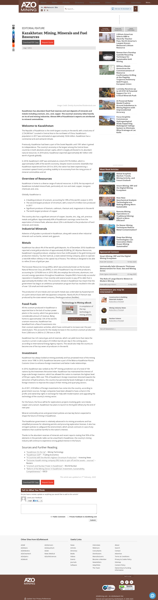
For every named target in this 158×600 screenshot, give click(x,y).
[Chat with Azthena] (152, 595)
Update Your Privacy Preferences (37, 597)
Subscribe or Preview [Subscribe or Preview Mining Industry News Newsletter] (116, 288)
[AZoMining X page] (47, 10)
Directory (73, 2)
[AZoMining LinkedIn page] (42, 10)
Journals (73, 562)
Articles (73, 548)
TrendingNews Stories (105, 29)
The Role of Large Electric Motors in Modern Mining (118, 258)
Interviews (96, 545)
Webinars (96, 548)
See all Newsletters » (107, 307)
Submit (93, 520)
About (117, 545)
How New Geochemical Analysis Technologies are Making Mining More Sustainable (126, 185)
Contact (117, 551)
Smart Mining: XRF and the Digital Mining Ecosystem (125, 172)
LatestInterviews (131, 29)
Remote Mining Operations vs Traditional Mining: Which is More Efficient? (126, 198)
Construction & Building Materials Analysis (118, 276)
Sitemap (118, 562)
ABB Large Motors (110, 263)
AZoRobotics (25, 551)
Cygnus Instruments (110, 253)
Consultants (97, 551)
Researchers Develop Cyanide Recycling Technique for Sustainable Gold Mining (126, 51)
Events (72, 559)
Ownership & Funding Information (123, 569)
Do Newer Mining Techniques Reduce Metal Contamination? (125, 209)
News (72, 545)
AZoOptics (24, 556)
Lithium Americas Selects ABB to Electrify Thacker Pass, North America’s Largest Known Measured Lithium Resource (126, 39)
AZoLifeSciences (50, 556)
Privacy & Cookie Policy (123, 559)
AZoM (23, 545)
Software (73, 565)
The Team (96, 568)
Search (117, 548)
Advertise (118, 554)
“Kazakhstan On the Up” (36, 452)
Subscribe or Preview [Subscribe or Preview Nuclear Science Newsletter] (116, 299)
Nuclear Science (115, 297)
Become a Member (99, 559)
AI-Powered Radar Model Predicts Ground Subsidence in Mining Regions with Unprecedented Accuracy (126, 96)
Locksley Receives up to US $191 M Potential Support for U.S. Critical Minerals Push (126, 82)
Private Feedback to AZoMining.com (83, 517)
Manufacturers (98, 556)
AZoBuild (24, 559)
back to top (128, 576)
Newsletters (97, 562)
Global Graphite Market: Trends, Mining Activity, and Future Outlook (126, 160)
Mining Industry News (117, 286)
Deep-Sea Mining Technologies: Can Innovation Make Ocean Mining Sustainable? (126, 222)
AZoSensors (49, 545)
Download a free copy (78, 319)
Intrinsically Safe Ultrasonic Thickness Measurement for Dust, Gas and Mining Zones (116, 248)
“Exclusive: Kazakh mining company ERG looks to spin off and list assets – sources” (60, 460)
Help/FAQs (96, 565)
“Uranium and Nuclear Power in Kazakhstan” (44, 466)
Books (72, 554)
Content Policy (120, 565)
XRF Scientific (108, 241)
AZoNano (24, 548)
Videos (72, 556)
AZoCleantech (26, 554)
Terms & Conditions (122, 556)
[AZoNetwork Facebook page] (45, 10)
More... (134, 2)
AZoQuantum (49, 548)
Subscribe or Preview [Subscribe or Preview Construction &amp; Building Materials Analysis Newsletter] (116, 280)
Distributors (97, 554)
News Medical (50, 554)
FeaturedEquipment (118, 29)
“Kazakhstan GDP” (33, 455)
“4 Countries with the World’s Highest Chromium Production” (51, 457)
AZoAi (47, 551)
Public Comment (59, 517)
